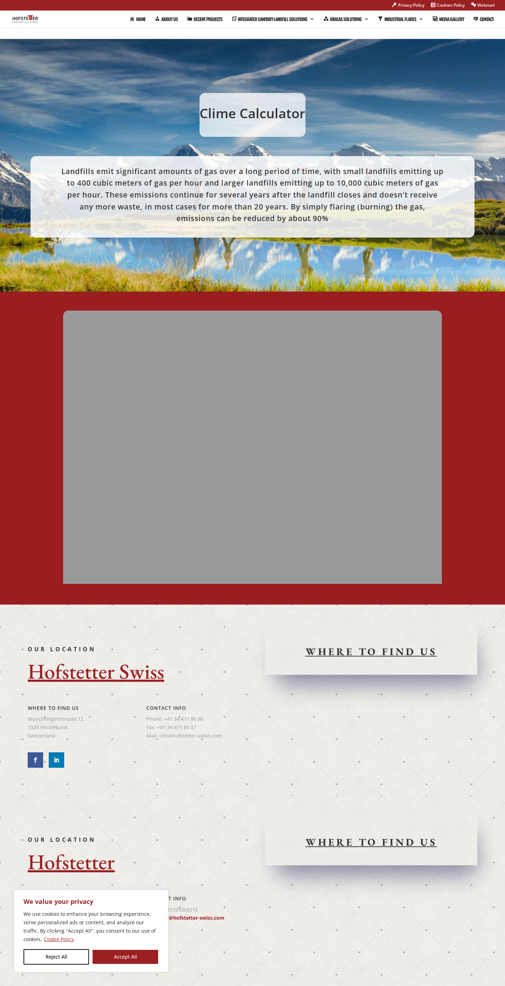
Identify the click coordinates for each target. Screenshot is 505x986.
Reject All (56, 956)
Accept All (125, 956)
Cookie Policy (59, 939)
